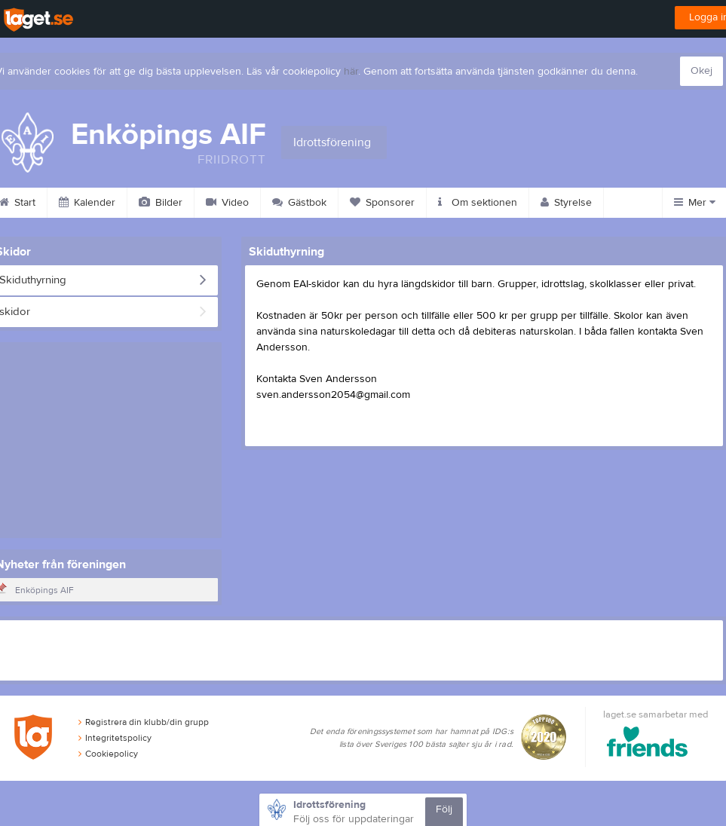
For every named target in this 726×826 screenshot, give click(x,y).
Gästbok (299, 203)
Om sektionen (477, 203)
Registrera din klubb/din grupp (143, 722)
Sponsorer (382, 203)
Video (227, 203)
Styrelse (566, 203)
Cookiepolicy (108, 754)
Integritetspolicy (115, 738)
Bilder (160, 203)
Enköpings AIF (44, 590)
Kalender (87, 203)
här (351, 71)
